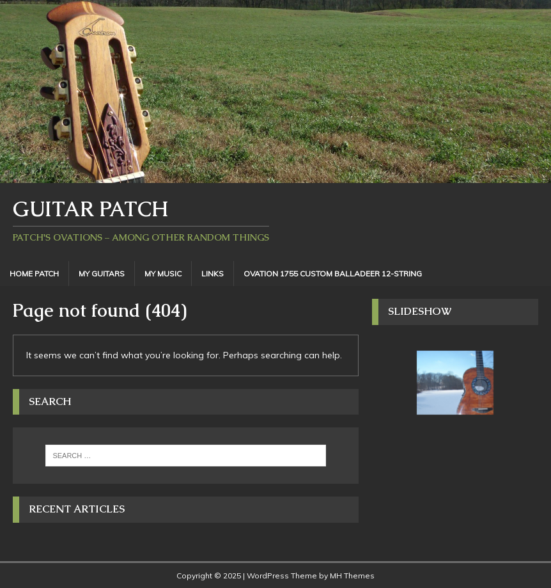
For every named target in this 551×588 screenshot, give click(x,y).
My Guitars (102, 273)
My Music (163, 273)
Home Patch (34, 273)
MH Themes (352, 575)
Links (212, 273)
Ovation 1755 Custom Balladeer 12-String (333, 273)
